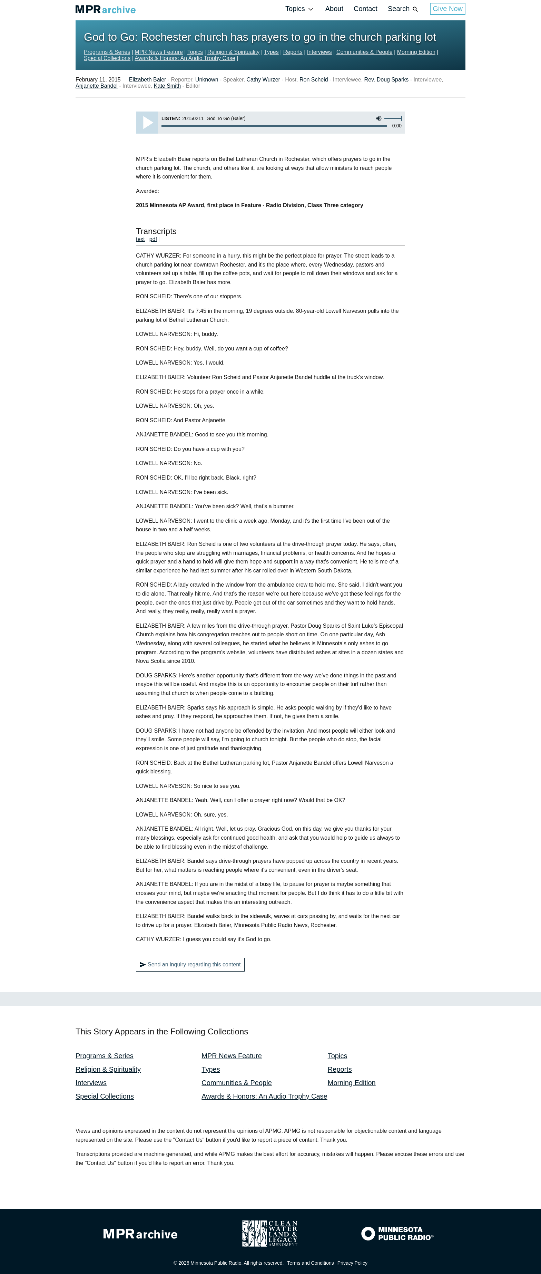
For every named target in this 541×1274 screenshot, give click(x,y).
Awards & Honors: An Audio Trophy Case (185, 58)
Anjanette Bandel (97, 86)
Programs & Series (107, 52)
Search (404, 9)
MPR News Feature (159, 52)
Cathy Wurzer (263, 80)
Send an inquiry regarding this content (190, 965)
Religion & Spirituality (233, 52)
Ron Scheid (313, 80)
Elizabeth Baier (147, 80)
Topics (300, 9)
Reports (293, 52)
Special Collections (107, 58)
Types (271, 52)
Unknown (206, 80)
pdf (153, 239)
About (334, 8)
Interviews (319, 52)
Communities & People (364, 52)
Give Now (448, 8)
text (140, 239)
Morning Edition (416, 52)
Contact (365, 8)
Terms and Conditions (310, 1263)
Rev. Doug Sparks (386, 80)
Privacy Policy (352, 1263)
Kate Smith (167, 86)
